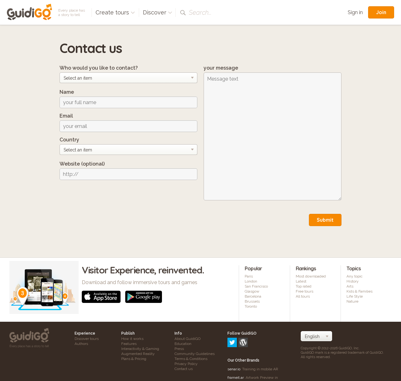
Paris (249, 276)
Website (82, 164)
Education (182, 343)
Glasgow (252, 291)
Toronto (251, 306)
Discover (157, 12)
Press (179, 349)
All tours (303, 296)
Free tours (304, 291)
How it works (132, 338)
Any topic (354, 276)
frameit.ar (235, 350)
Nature (352, 301)
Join (381, 12)
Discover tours (87, 338)
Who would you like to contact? (99, 68)
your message (221, 68)
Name (67, 92)
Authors (81, 343)
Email (66, 116)
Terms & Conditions (190, 359)
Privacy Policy (186, 364)
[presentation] (107, 197)
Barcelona (253, 296)
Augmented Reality (138, 354)
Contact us (183, 369)
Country (69, 140)
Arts (349, 286)
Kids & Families (359, 291)
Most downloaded (311, 276)
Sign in (355, 12)
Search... (200, 12)
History (352, 281)
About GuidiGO (187, 338)
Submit (325, 220)
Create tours (115, 12)
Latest (301, 281)
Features (129, 343)
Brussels (252, 301)
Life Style (354, 296)
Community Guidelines (194, 354)
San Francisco (256, 286)
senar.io (233, 342)
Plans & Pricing (133, 359)
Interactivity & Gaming (140, 349)
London (251, 281)
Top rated (303, 286)
